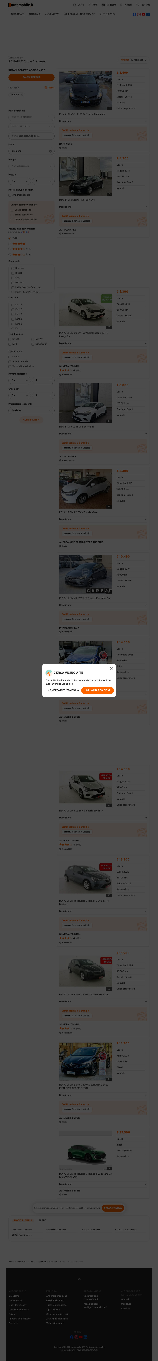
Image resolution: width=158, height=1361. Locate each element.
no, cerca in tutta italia (63, 690)
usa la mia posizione (98, 690)
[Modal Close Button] (111, 668)
